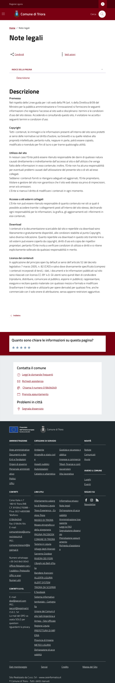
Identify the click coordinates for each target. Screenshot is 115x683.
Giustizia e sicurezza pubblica (70, 452)
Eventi (87, 484)
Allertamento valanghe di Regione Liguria (44, 503)
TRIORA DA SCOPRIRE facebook (45, 589)
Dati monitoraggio (18, 667)
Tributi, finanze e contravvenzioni (69, 466)
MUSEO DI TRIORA (43, 520)
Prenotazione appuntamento (69, 540)
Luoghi (87, 479)
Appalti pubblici (41, 464)
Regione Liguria (16, 4)
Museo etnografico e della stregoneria (44, 527)
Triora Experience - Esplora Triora (45, 513)
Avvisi (87, 459)
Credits (65, 667)
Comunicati (89, 454)
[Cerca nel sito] (101, 14)
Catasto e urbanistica (44, 474)
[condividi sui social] (17, 54)
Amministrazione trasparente (70, 521)
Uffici (11, 483)
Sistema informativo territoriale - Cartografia (44, 601)
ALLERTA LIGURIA (43, 577)
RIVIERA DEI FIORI (43, 558)
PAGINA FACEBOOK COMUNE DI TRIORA (44, 537)
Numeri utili (15, 580)
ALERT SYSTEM (42, 582)
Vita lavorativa (66, 474)
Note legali (64, 505)
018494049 (15, 519)
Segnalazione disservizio (70, 532)
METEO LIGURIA (42, 645)
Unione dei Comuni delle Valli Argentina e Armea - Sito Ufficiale (45, 616)
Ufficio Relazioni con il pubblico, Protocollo (19, 568)
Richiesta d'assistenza (69, 547)
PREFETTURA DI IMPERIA (44, 633)
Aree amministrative (19, 449)
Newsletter (90, 504)
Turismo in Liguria (42, 544)
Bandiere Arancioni (43, 573)
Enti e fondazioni (17, 459)
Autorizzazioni (41, 469)
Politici (12, 478)
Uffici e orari (15, 575)
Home (12, 28)
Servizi (44, 667)
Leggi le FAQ (65, 527)
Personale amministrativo (19, 471)
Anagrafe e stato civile (44, 457)
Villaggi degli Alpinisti (44, 549)
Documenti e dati (17, 454)
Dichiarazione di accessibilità (44, 652)
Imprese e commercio (69, 459)
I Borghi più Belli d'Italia (44, 565)
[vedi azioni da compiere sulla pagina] (67, 54)
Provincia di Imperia (43, 640)
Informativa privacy (68, 501)
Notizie (87, 449)
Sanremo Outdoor (43, 553)
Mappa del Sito (90, 667)
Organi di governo (18, 464)
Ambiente (39, 449)
